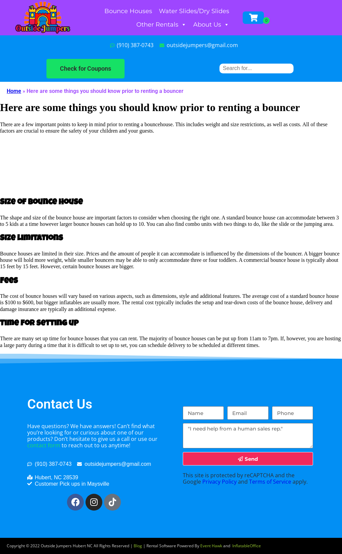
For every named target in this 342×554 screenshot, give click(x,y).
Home (14, 91)
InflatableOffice (246, 546)
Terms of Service (270, 481)
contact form (43, 445)
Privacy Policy (219, 481)
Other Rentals (161, 24)
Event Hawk (211, 546)
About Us (211, 24)
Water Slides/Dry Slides (194, 11)
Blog (138, 546)
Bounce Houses (128, 11)
